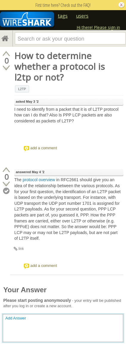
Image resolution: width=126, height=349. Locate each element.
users (82, 16)
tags (63, 16)
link (21, 249)
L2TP (22, 89)
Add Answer (15, 318)
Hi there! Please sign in (98, 27)
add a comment (43, 148)
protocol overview (39, 179)
